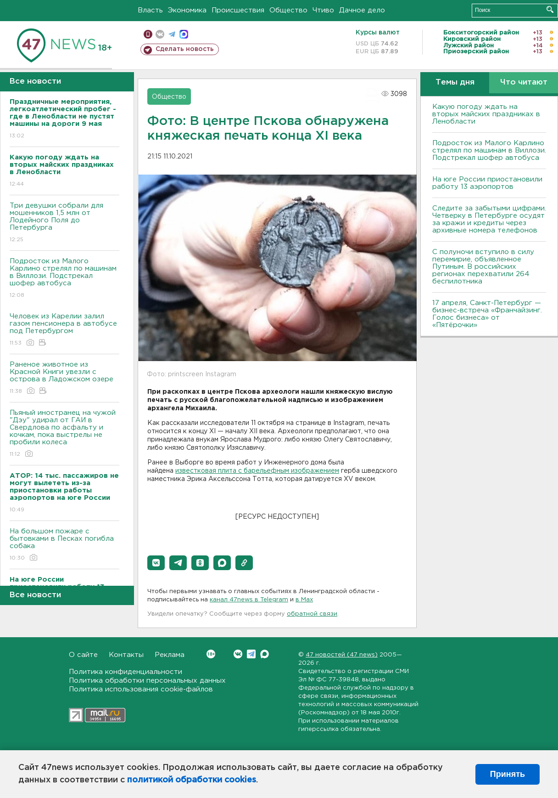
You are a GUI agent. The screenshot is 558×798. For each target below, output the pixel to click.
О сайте (83, 655)
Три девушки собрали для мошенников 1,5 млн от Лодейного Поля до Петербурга (64, 223)
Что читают (523, 82)
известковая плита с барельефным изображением (257, 471)
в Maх (304, 599)
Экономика (187, 10)
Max (264, 654)
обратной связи (312, 614)
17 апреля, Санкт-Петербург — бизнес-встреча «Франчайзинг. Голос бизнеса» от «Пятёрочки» (487, 314)
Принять (507, 774)
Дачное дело (362, 10)
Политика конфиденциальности (125, 672)
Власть (150, 10)
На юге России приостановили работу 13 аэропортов (487, 183)
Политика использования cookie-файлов (141, 689)
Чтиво (323, 10)
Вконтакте (210, 654)
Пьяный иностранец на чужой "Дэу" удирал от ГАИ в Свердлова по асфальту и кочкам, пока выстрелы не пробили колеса (64, 434)
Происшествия (238, 10)
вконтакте (160, 34)
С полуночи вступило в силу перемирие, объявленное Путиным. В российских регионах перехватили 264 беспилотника (483, 266)
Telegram (251, 654)
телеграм (171, 34)
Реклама (169, 655)
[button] (156, 562)
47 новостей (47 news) (342, 654)
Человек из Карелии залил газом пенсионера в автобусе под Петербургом (64, 330)
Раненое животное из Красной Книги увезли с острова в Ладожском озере (64, 378)
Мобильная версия (148, 34)
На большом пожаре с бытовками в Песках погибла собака (64, 545)
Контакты (126, 655)
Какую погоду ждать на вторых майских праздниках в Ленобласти (486, 114)
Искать (550, 9)
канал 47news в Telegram (249, 599)
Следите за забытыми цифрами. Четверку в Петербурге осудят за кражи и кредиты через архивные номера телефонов (489, 219)
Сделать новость (185, 49)
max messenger (183, 34)
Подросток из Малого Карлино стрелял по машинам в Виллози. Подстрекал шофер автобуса (64, 278)
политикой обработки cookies (191, 780)
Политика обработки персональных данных (147, 681)
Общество (288, 10)
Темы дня (454, 82)
